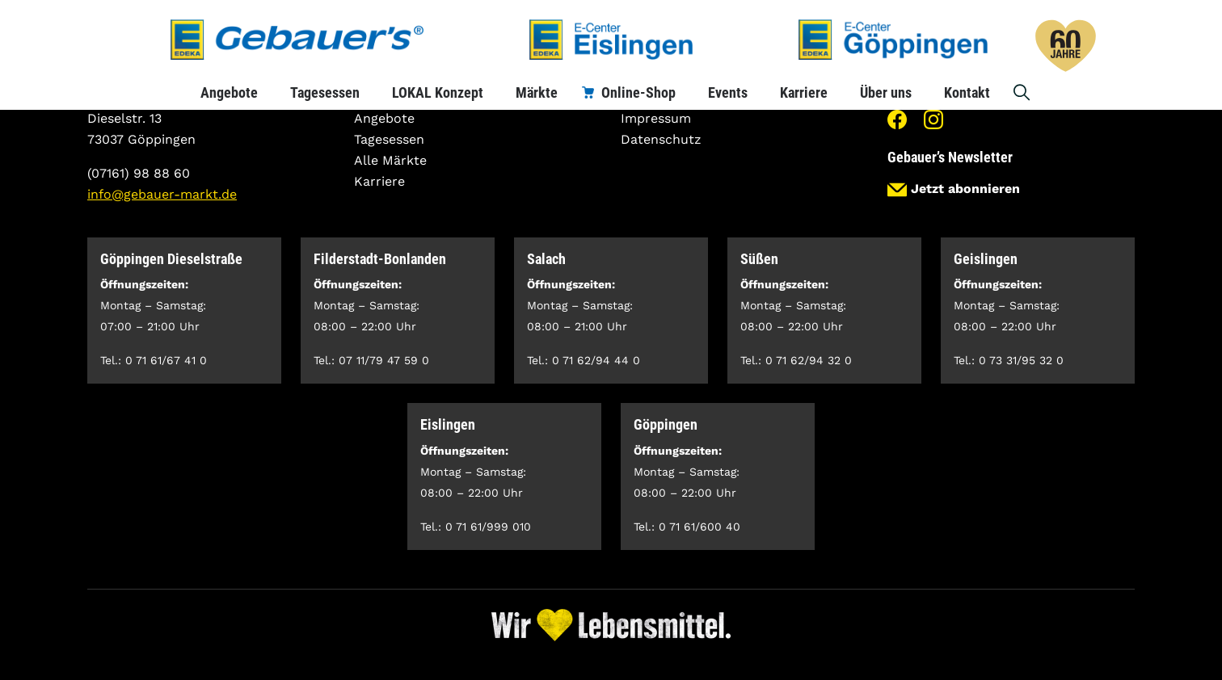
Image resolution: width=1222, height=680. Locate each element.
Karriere (804, 92)
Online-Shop (638, 92)
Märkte (537, 92)
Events (728, 92)
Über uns (886, 92)
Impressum (656, 118)
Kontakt (967, 92)
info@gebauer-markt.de (162, 194)
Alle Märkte (390, 160)
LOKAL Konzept (437, 92)
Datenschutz (661, 139)
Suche (1022, 92)
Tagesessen (325, 92)
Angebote (229, 92)
